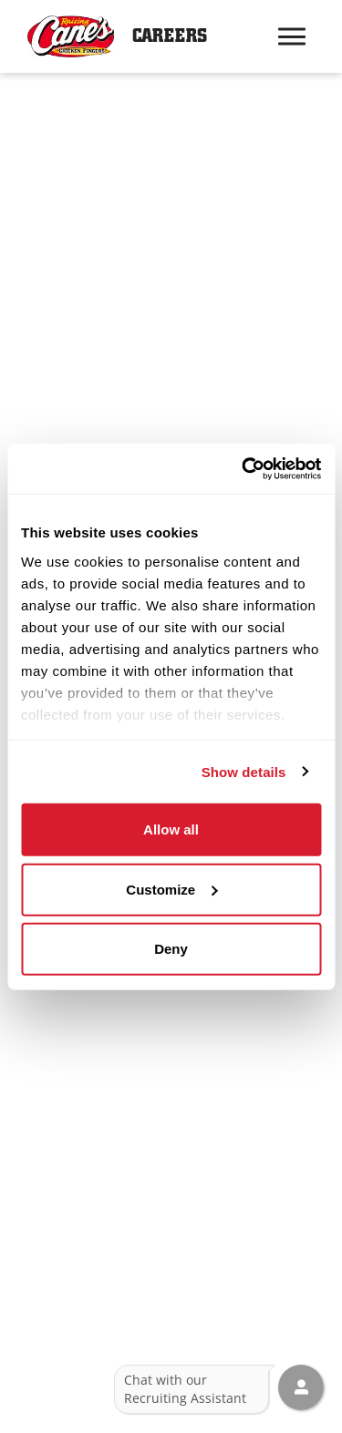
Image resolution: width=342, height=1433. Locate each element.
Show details (244, 771)
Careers (169, 36)
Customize (171, 888)
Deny (171, 949)
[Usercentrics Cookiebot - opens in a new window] (243, 468)
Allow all (171, 829)
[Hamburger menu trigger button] (292, 36)
